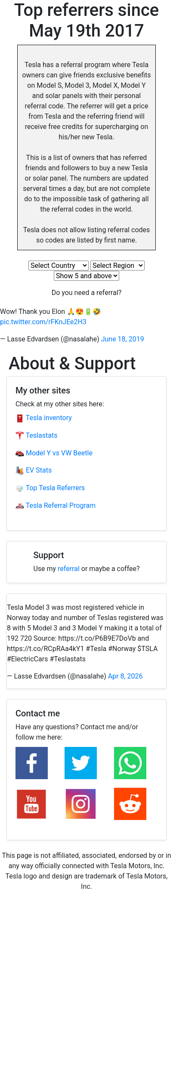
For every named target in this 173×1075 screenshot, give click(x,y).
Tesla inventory (43, 418)
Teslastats (36, 435)
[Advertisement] (86, 988)
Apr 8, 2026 (125, 676)
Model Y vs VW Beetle (54, 453)
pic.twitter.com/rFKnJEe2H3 (43, 322)
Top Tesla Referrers (50, 488)
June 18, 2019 (122, 339)
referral (69, 569)
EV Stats (33, 470)
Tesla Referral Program (55, 505)
